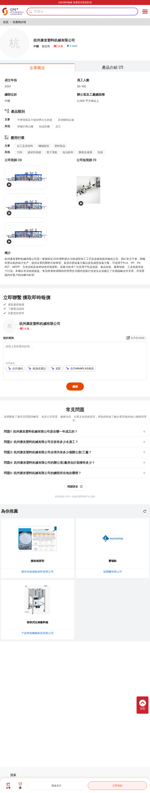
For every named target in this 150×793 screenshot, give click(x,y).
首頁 (5, 22)
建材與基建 (34, 152)
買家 (13, 775)
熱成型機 (44, 126)
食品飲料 (68, 152)
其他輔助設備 (66, 119)
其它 (58, 126)
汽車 (19, 152)
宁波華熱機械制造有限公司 (37, 633)
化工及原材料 (25, 145)
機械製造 (43, 145)
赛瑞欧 (113, 560)
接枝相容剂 (37, 560)
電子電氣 (51, 152)
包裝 (100, 152)
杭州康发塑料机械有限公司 (58, 39)
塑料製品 (60, 145)
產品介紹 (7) (112, 67)
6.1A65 (72, 47)
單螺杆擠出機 (25, 126)
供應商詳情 (19, 22)
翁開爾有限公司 (112, 571)
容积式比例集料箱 (37, 622)
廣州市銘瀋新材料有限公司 (37, 571)
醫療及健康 (85, 152)
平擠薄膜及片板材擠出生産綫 (34, 119)
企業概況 (37, 67)
